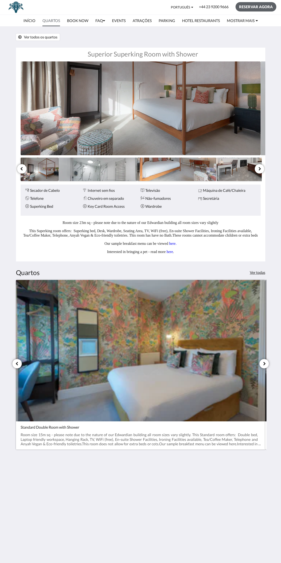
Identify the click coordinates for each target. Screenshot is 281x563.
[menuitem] (29, 20)
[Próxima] (259, 169)
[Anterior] (21, 169)
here (170, 252)
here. (173, 244)
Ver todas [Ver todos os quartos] (257, 272)
